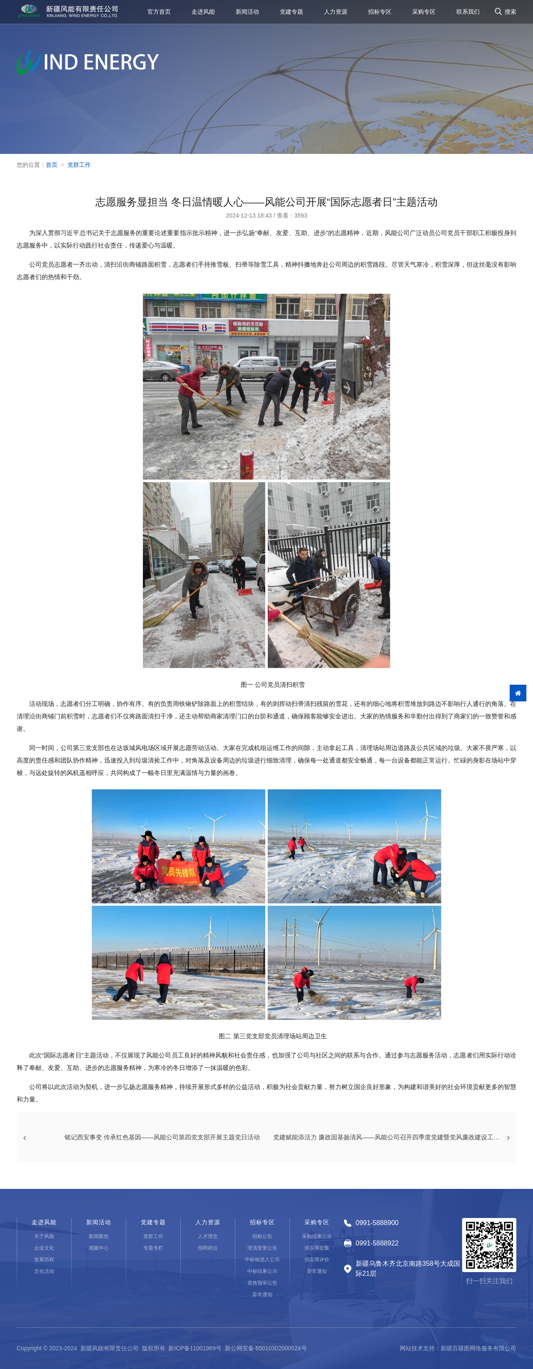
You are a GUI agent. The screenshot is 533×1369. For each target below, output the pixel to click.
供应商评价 (316, 1260)
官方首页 (159, 14)
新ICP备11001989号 (195, 1348)
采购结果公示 (317, 1236)
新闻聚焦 (99, 1236)
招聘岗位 (208, 1248)
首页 (51, 164)
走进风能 (203, 14)
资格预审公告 (262, 1283)
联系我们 (468, 14)
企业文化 (44, 1248)
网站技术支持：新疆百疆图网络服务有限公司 (458, 1348)
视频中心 (99, 1248)
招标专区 (379, 14)
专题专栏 (153, 1248)
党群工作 (79, 164)
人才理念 (208, 1236)
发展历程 (44, 1260)
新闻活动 (247, 14)
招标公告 (262, 1236)
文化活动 (44, 1271)
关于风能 (44, 1236)
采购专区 (424, 14)
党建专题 (291, 14)
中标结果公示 (262, 1271)
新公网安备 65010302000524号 (266, 1348)
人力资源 (335, 14)
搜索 (510, 14)
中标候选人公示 (262, 1260)
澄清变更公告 (262, 1248)
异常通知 (262, 1294)
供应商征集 (316, 1248)
